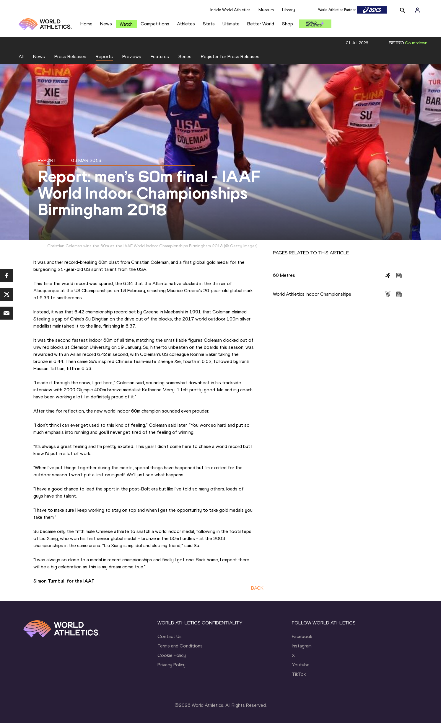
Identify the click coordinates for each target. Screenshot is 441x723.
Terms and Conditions (180, 646)
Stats (209, 24)
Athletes (186, 24)
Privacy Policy (171, 665)
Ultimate (231, 24)
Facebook (302, 636)
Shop (287, 24)
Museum (266, 9)
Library (288, 9)
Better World (260, 24)
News (106, 24)
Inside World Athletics (230, 9)
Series (184, 56)
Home (86, 24)
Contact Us (169, 636)
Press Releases (70, 56)
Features (160, 56)
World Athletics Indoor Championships (312, 294)
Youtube (301, 665)
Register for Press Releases (230, 56)
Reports (104, 56)
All (21, 56)
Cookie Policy (171, 655)
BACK (257, 588)
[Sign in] (417, 10)
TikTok (299, 674)
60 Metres (284, 275)
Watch (126, 24)
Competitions (155, 24)
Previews (131, 56)
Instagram (302, 646)
